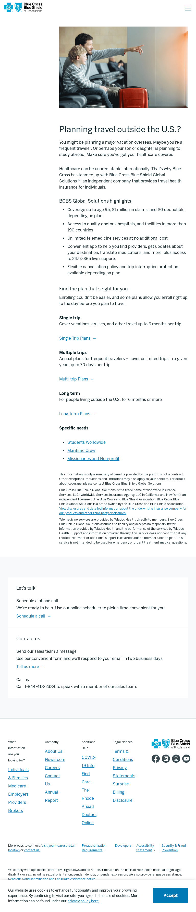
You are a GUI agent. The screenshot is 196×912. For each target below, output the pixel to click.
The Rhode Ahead (88, 798)
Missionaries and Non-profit (93, 458)
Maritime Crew (81, 450)
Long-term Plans (74, 413)
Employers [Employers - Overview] (18, 794)
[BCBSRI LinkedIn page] (167, 759)
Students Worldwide (86, 442)
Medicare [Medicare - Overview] (17, 786)
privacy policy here (83, 901)
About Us (53, 751)
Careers (52, 767)
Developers (123, 845)
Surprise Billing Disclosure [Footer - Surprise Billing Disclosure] (122, 792)
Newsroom (55, 759)
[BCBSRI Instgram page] (177, 759)
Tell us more (27, 666)
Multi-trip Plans (73, 379)
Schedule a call (30, 616)
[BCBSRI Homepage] (23, 8)
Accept (170, 895)
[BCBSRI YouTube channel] (187, 759)
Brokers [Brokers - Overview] (15, 810)
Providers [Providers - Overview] (17, 802)
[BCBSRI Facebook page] (157, 759)
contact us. (32, 850)
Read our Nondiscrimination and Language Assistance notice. (52, 879)
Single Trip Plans (74, 338)
